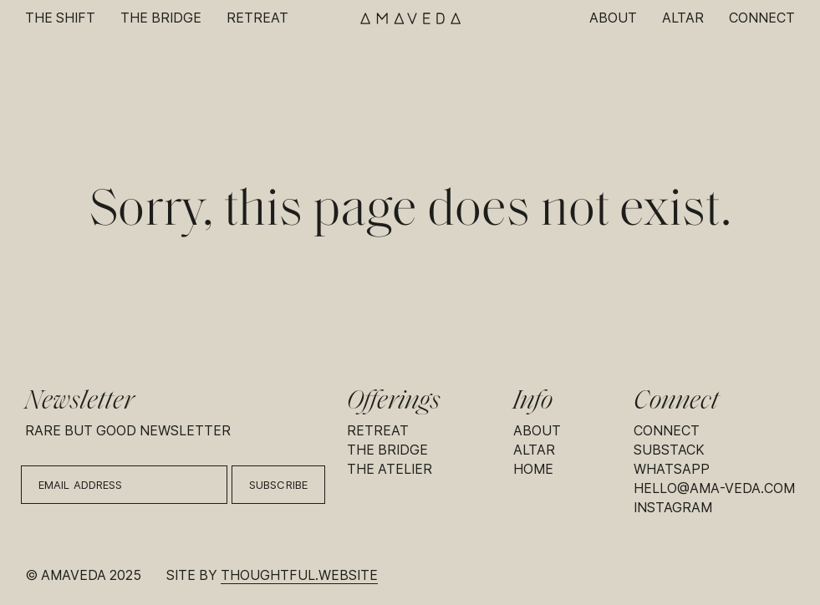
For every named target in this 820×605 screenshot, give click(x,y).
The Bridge (160, 18)
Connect (762, 18)
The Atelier (389, 469)
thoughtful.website (299, 575)
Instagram (673, 508)
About (613, 18)
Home (533, 469)
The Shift (60, 18)
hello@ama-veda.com (714, 488)
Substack (669, 450)
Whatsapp (672, 469)
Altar (683, 18)
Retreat (257, 18)
